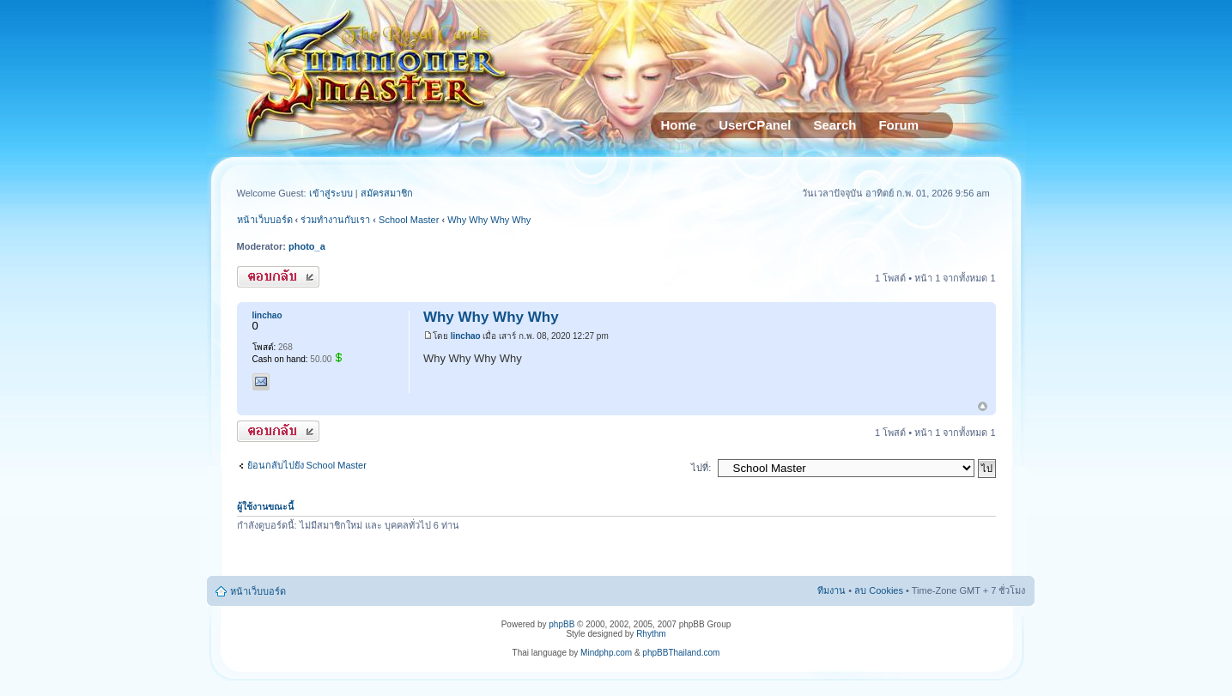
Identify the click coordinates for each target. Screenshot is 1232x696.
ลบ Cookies (878, 590)
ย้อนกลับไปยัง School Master (307, 465)
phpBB (561, 624)
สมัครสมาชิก (387, 193)
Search (834, 125)
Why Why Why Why (489, 220)
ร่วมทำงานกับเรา (335, 220)
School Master (409, 220)
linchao (466, 336)
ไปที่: (701, 468)
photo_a (306, 246)
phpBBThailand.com (680, 652)
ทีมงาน (831, 590)
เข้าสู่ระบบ (332, 193)
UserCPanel (755, 125)
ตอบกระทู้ (278, 276)
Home (679, 125)
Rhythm (650, 634)
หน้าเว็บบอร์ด (265, 220)
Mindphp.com (606, 652)
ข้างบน (982, 407)
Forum (898, 125)
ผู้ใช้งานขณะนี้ (265, 506)
